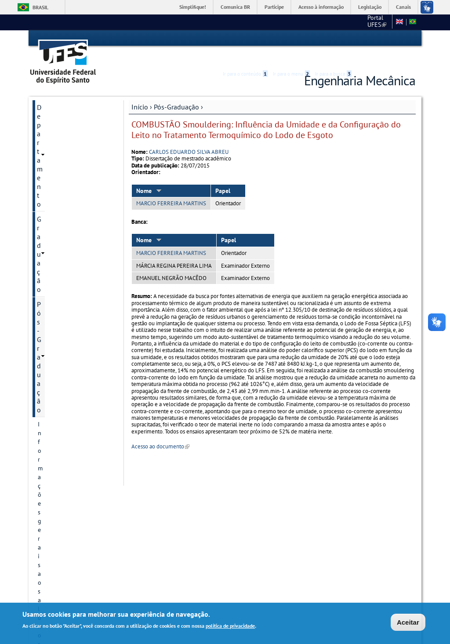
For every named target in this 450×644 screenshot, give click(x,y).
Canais (403, 7)
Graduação (53, 106)
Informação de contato (68, 305)
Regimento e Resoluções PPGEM (70, 286)
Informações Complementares (60, 477)
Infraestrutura (56, 443)
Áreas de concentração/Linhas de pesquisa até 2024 (70, 359)
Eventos (48, 198)
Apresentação (56, 252)
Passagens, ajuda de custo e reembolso (73, 232)
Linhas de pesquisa (63, 383)
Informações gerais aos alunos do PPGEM (68, 140)
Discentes (50, 458)
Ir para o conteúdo (245, 38)
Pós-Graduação (176, 91)
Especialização (59, 511)
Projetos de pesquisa (66, 398)
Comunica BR (235, 7)
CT (342, 22)
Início (139, 91)
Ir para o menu (291, 38)
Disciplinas (52, 428)
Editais (47, 160)
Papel (222, 175)
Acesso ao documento (160, 431)
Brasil (40, 7)
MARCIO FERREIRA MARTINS (171, 188)
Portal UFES (312, 22)
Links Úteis (53, 571)
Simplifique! (192, 7)
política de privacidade (230, 626)
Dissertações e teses (64, 413)
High (373, 39)
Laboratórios (56, 526)
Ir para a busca (333, 38)
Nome (149, 175)
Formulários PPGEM (64, 496)
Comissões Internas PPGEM (74, 213)
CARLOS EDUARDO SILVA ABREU (189, 136)
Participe (274, 7)
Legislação (369, 7)
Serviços (49, 541)
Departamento (58, 91)
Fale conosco (372, 22)
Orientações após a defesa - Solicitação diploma (73, 179)
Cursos (47, 320)
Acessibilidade (362, 38)
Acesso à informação (321, 7)
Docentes (50, 335)
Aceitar (408, 622)
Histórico (50, 267)
